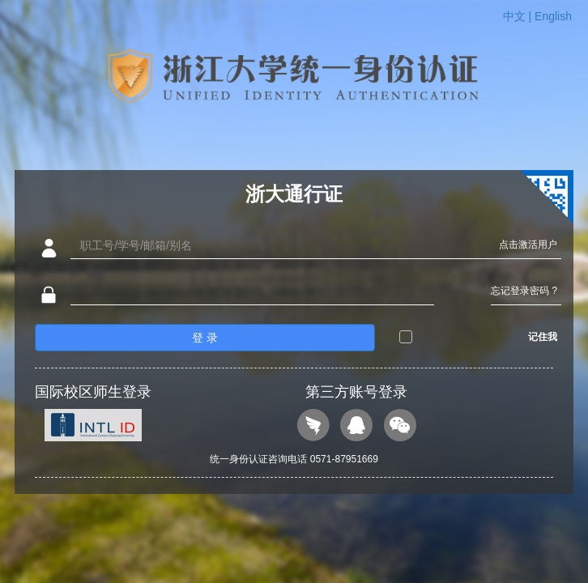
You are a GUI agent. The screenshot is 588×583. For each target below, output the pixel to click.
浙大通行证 (294, 194)
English (553, 16)
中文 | (519, 16)
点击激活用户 (528, 244)
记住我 (542, 337)
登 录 (205, 337)
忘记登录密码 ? (524, 290)
